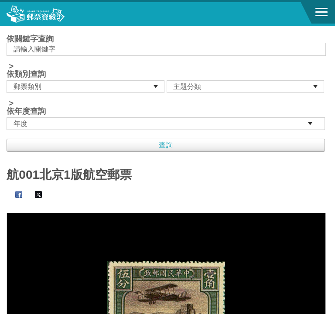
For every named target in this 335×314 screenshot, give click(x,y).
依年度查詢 (26, 111)
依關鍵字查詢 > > (167, 82)
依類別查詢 (26, 74)
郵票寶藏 (55, 14)
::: (9, 29)
